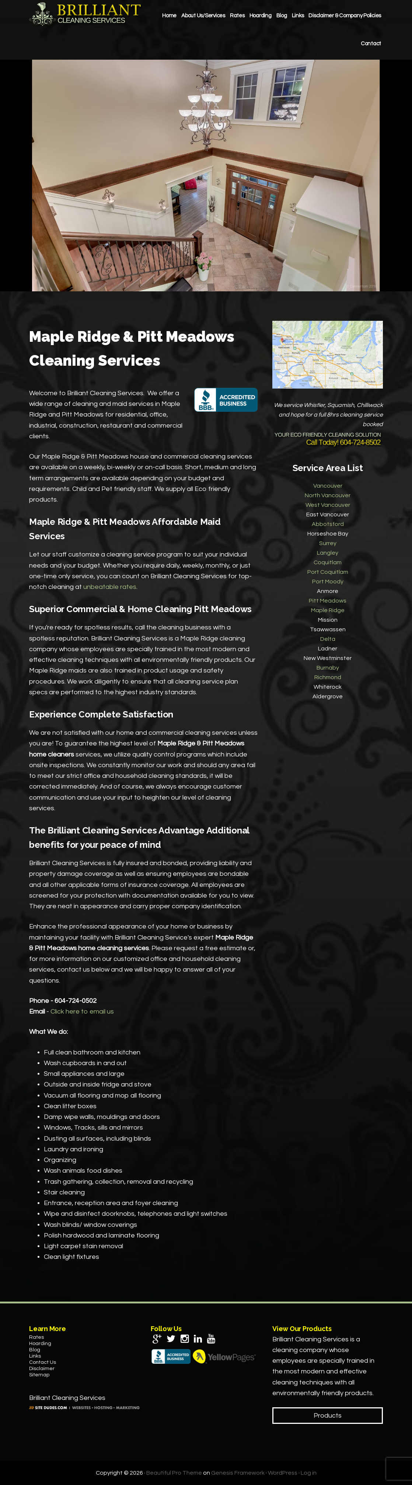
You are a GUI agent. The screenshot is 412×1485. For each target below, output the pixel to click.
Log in (309, 1473)
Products (328, 1415)
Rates (36, 1337)
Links (35, 1356)
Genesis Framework (238, 1473)
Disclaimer (42, 1368)
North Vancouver (327, 495)
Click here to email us (82, 1011)
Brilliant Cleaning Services (86, 14)
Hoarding (40, 1343)
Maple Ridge (328, 610)
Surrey (327, 543)
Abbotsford (328, 524)
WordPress (282, 1473)
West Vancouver (327, 505)
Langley (327, 553)
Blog (34, 1349)
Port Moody (327, 581)
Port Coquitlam (327, 572)
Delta (327, 639)
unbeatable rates (109, 586)
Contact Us (42, 1362)
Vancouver (327, 486)
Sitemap (39, 1374)
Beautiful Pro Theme (174, 1473)
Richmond (327, 677)
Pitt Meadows (327, 601)
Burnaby (328, 668)
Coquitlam (328, 562)
